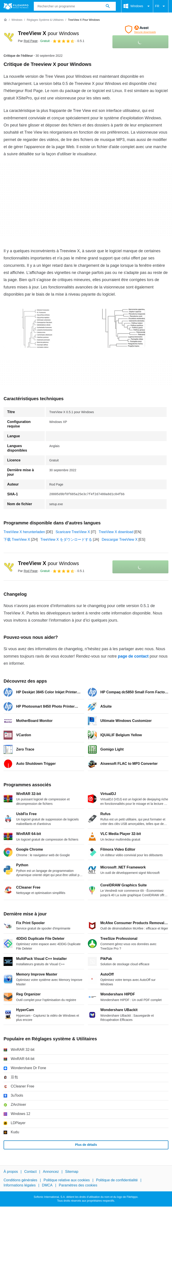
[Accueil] (5, 20)
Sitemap (71, 1171)
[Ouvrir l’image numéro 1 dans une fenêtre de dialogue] (110, 328)
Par (28, 41)
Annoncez (51, 1171)
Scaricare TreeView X (73, 532)
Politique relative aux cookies (66, 1180)
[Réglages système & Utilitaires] (45, 20)
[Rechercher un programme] (107, 6)
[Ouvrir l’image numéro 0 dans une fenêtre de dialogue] (38, 328)
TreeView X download (116, 532)
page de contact (133, 656)
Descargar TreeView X (120, 539)
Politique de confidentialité (117, 1180)
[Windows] (16, 20)
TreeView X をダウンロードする (66, 539)
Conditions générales (20, 1180)
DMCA (47, 1185)
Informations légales (20, 1185)
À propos (11, 1171)
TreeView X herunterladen (24, 532)
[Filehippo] (16, 6)
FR (160, 6)
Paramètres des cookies (78, 1185)
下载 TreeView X (17, 539)
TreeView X (48, 33)
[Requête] (75, 6)
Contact (30, 1171)
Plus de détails (86, 1144)
